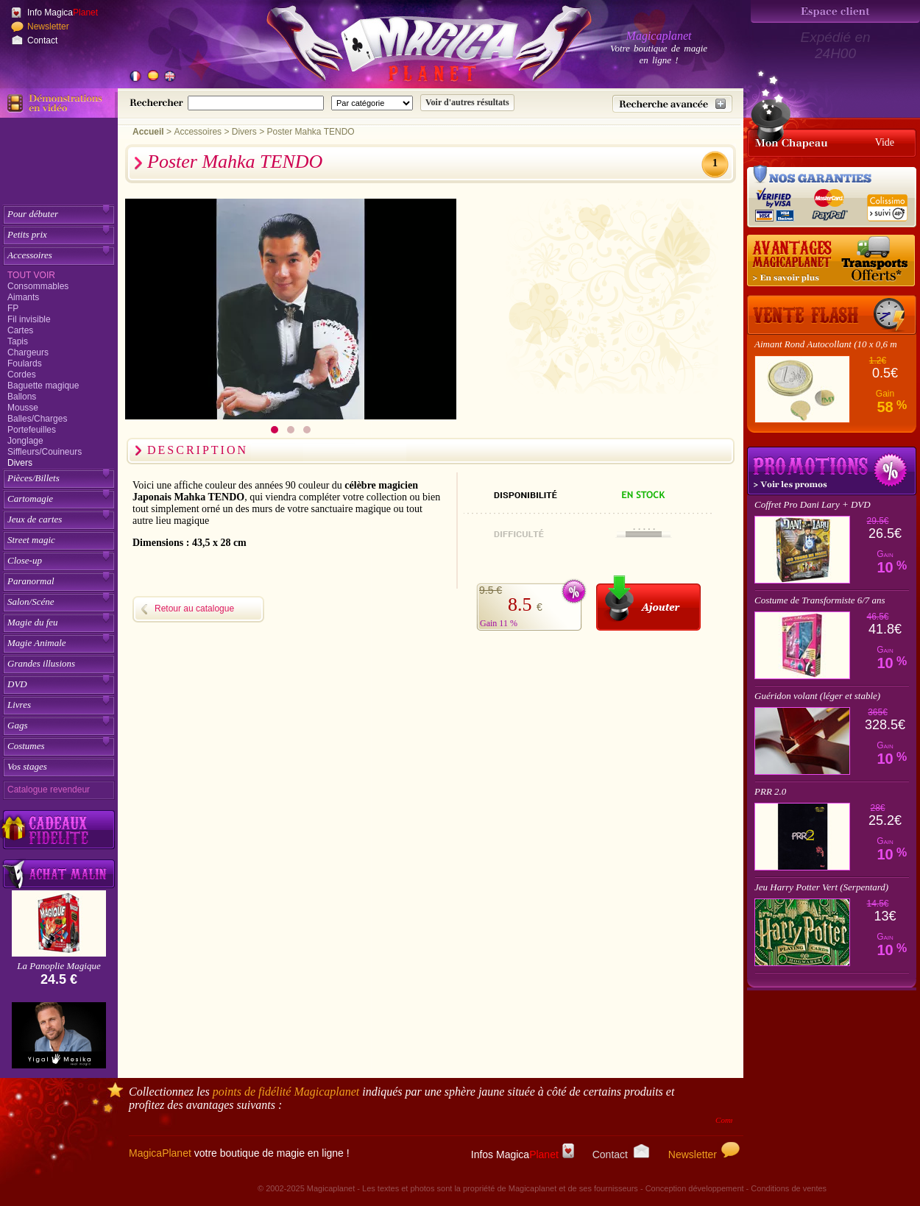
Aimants (23, 297)
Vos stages (27, 766)
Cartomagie (30, 498)
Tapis (17, 341)
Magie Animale (36, 642)
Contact (42, 40)
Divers (19, 463)
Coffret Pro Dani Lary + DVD (812, 504)
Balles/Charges (37, 419)
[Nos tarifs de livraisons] (831, 261)
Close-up (24, 560)
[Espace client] (835, 11)
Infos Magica (522, 1154)
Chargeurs (28, 352)
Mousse (22, 407)
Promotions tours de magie (831, 471)
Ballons (21, 396)
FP (12, 308)
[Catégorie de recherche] (372, 103)
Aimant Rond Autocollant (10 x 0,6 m (825, 344)
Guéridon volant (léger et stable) (817, 695)
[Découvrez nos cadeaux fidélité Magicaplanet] (59, 830)
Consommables (37, 286)
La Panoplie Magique (58, 965)
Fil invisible (29, 319)
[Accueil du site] (412, 47)
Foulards (24, 363)
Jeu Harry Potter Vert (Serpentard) (821, 887)
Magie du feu (32, 622)
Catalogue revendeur (48, 789)
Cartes (20, 330)
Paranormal (30, 580)
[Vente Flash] (831, 315)
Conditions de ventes (789, 1188)
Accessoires (29, 254)
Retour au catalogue (194, 608)
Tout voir (31, 275)
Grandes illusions (41, 663)
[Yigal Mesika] (59, 1035)
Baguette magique (43, 385)
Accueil (148, 132)
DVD (17, 683)
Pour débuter (32, 213)
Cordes (21, 374)
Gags (17, 725)
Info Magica (62, 12)
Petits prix (27, 234)
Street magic (31, 539)
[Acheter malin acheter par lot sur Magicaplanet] (59, 873)
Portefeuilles (31, 430)
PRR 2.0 (770, 791)
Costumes (26, 745)
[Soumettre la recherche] (467, 102)
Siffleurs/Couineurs (44, 452)
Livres (19, 704)
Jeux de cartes (34, 519)
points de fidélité (286, 1091)
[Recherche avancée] (672, 104)
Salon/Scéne (30, 601)
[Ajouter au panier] (648, 603)
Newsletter (48, 26)
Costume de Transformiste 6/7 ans (819, 600)
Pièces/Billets (33, 477)
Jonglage (25, 441)
